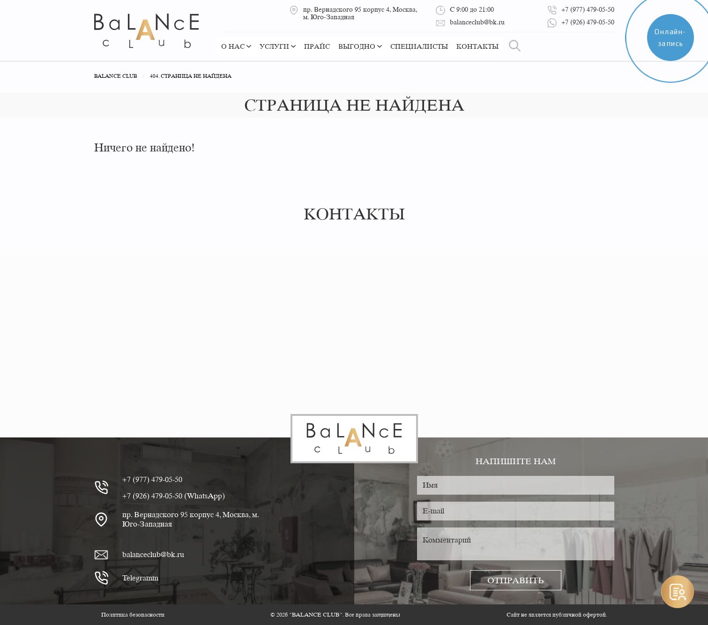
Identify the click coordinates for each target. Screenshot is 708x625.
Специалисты (419, 46)
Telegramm (140, 577)
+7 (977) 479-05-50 (152, 479)
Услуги (278, 46)
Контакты (477, 46)
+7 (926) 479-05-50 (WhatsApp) (173, 495)
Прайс (317, 46)
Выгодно (360, 46)
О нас (236, 46)
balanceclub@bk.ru (153, 554)
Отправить (515, 580)
